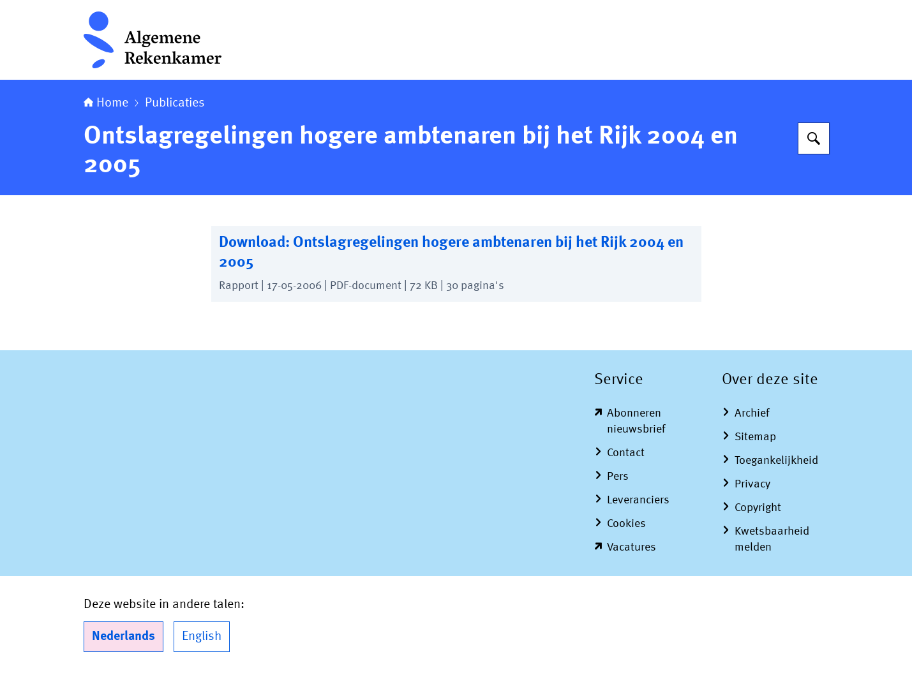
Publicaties (175, 103)
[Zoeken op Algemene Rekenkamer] (813, 138)
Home (106, 103)
